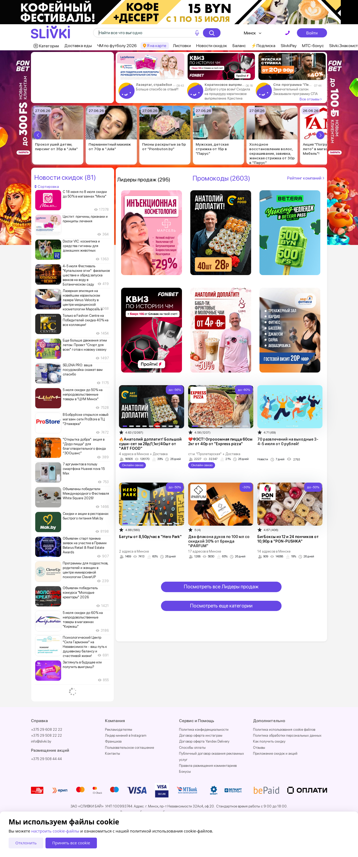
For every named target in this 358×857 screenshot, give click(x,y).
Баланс (239, 45)
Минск (250, 33)
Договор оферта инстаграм (200, 735)
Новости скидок (211, 45)
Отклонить (26, 842)
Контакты (112, 753)
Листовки (182, 45)
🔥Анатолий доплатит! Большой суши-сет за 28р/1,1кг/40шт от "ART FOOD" (150, 444)
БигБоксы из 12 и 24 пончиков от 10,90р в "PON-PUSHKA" (288, 539)
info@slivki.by (41, 741)
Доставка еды (78, 45)
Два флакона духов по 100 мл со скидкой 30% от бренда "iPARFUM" (219, 541)
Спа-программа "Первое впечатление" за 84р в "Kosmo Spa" (293, 85)
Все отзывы (311, 99)
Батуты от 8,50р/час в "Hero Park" (150, 537)
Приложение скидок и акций (275, 753)
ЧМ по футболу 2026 (117, 45)
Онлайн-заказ (132, 465)
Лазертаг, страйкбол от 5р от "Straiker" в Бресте (156, 85)
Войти (312, 32)
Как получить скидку (269, 741)
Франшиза (113, 741)
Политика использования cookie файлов (284, 730)
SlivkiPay (289, 45)
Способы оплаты (192, 748)
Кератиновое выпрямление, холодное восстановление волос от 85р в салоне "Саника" (224, 85)
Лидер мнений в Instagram (125, 735)
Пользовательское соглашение (129, 748)
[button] (38, 135)
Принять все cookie (71, 842)
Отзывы (259, 748)
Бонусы (185, 772)
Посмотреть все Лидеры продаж (221, 587)
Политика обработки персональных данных (287, 735)
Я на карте (156, 45)
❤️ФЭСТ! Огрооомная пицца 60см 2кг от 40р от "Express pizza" (220, 441)
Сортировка (46, 186)
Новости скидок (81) (65, 177)
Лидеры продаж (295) (143, 179)
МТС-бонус (313, 45)
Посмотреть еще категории (221, 606)
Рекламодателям (118, 730)
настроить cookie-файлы (55, 831)
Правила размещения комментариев (208, 766)
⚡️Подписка (263, 45)
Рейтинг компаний (306, 178)
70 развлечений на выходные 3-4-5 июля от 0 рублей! (287, 441)
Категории (49, 45)
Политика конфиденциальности (204, 730)
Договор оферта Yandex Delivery (204, 741)
